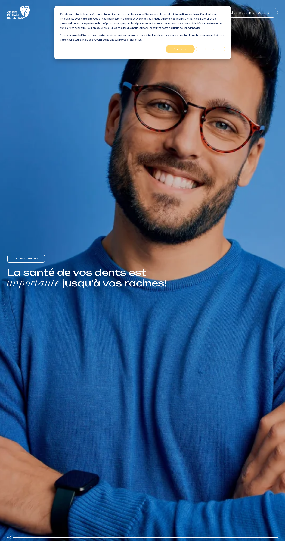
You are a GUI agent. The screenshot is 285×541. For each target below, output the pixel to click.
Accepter (180, 49)
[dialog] (142, 32)
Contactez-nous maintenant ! (246, 12)
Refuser (210, 49)
